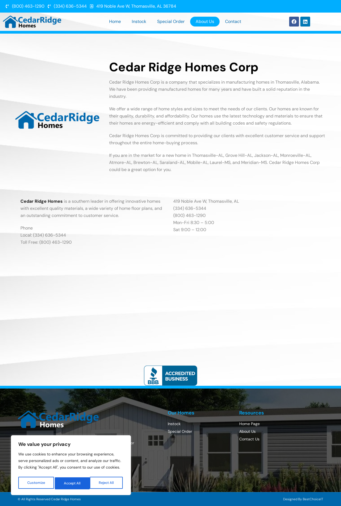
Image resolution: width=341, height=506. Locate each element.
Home (115, 21)
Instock (139, 21)
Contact (233, 21)
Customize (36, 483)
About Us (205, 21)
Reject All (71, 483)
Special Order (171, 21)
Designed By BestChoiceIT (303, 499)
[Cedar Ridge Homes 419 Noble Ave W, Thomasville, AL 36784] (170, 301)
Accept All (107, 483)
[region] (71, 466)
